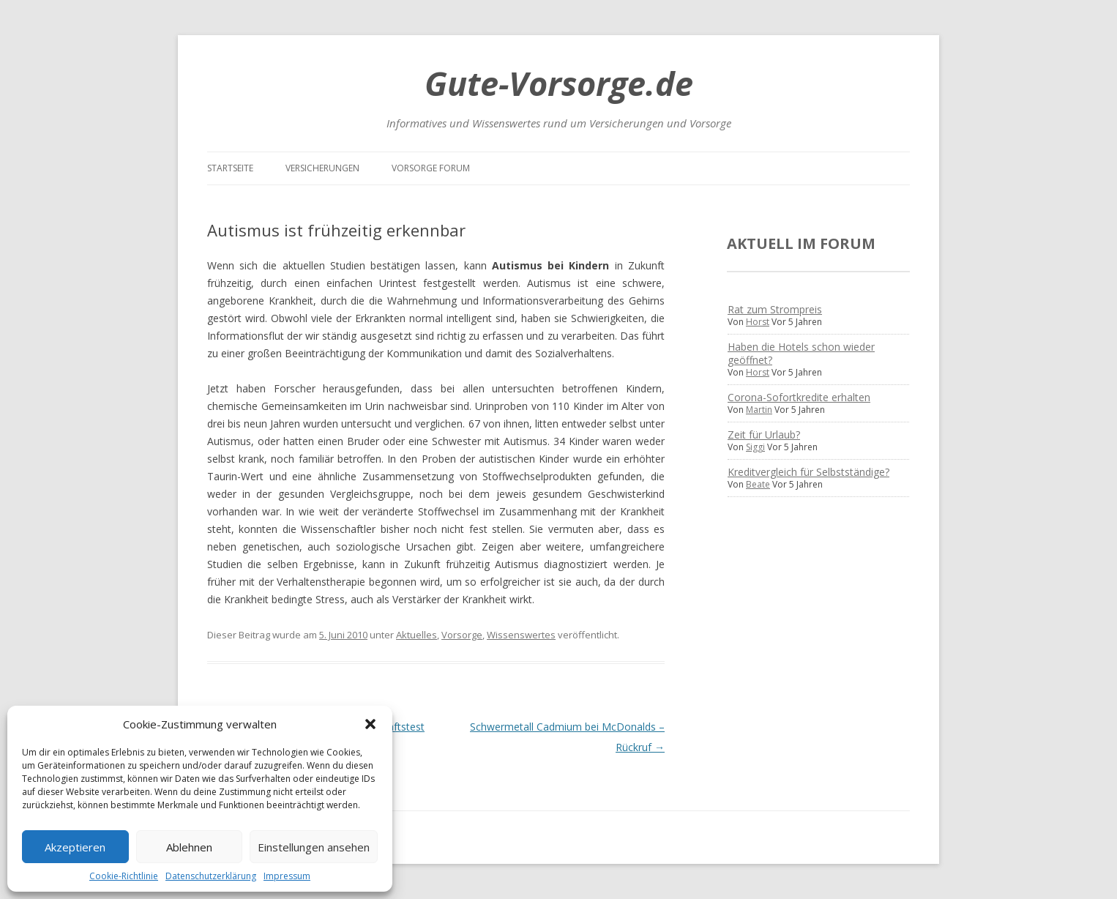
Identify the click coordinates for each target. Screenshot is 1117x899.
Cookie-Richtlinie (123, 876)
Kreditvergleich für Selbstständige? (808, 472)
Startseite (230, 168)
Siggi (755, 447)
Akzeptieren (75, 847)
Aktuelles (416, 634)
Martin (759, 409)
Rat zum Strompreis (775, 309)
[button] (370, 724)
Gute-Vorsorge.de (559, 83)
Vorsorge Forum (431, 168)
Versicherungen (322, 168)
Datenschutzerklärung (210, 876)
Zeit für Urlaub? (764, 434)
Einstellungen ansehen (314, 847)
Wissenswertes (521, 634)
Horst (757, 322)
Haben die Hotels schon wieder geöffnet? (801, 353)
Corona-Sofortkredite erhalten (799, 397)
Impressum (287, 876)
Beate (758, 484)
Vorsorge (461, 634)
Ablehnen (189, 847)
